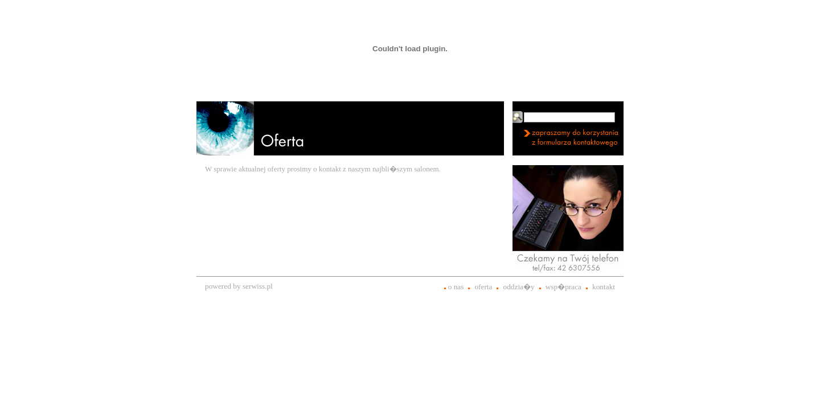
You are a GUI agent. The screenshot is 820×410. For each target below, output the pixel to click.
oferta (483, 286)
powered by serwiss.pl (239, 286)
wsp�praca (563, 286)
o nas (456, 286)
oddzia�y (518, 286)
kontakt (603, 286)
